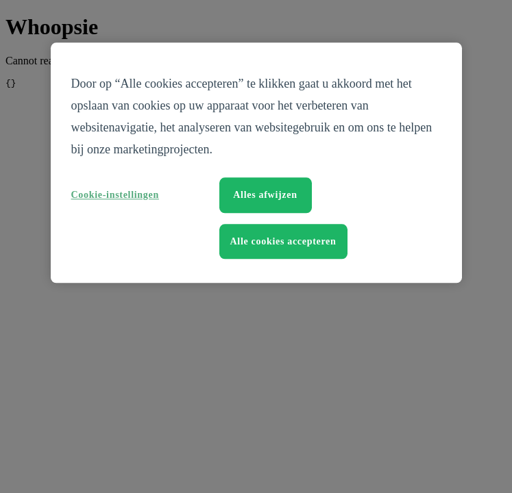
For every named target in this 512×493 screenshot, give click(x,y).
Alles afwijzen (265, 195)
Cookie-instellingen (115, 195)
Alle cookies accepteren (283, 241)
